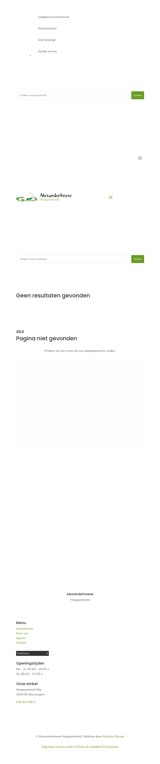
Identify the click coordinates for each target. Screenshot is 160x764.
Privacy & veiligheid (89, 747)
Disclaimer (112, 747)
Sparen (21, 638)
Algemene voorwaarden (57, 747)
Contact (21, 643)
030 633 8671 (26, 702)
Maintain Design (113, 736)
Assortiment (24, 629)
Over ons (22, 633)
